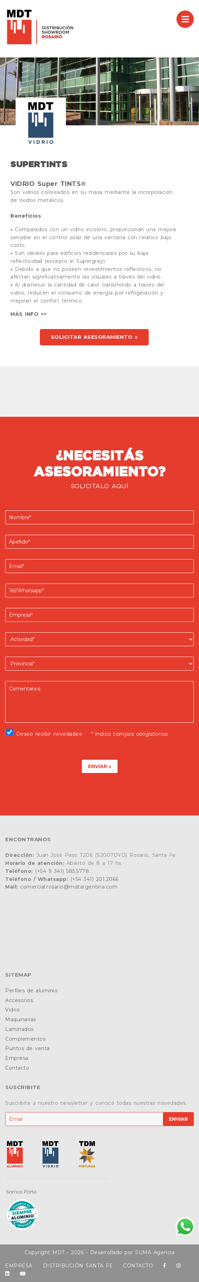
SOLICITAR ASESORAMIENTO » (94, 337)
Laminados (19, 1029)
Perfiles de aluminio (31, 990)
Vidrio (12, 1010)
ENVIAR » (99, 766)
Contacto (17, 1068)
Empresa (16, 1058)
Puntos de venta (27, 1048)
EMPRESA (19, 1266)
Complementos (25, 1039)
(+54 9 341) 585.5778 (62, 871)
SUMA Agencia (154, 1252)
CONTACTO (138, 1266)
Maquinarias (20, 1019)
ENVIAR (178, 1119)
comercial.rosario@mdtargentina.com (69, 887)
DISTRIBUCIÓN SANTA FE (78, 1266)
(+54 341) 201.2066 (94, 879)
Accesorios (19, 1000)
